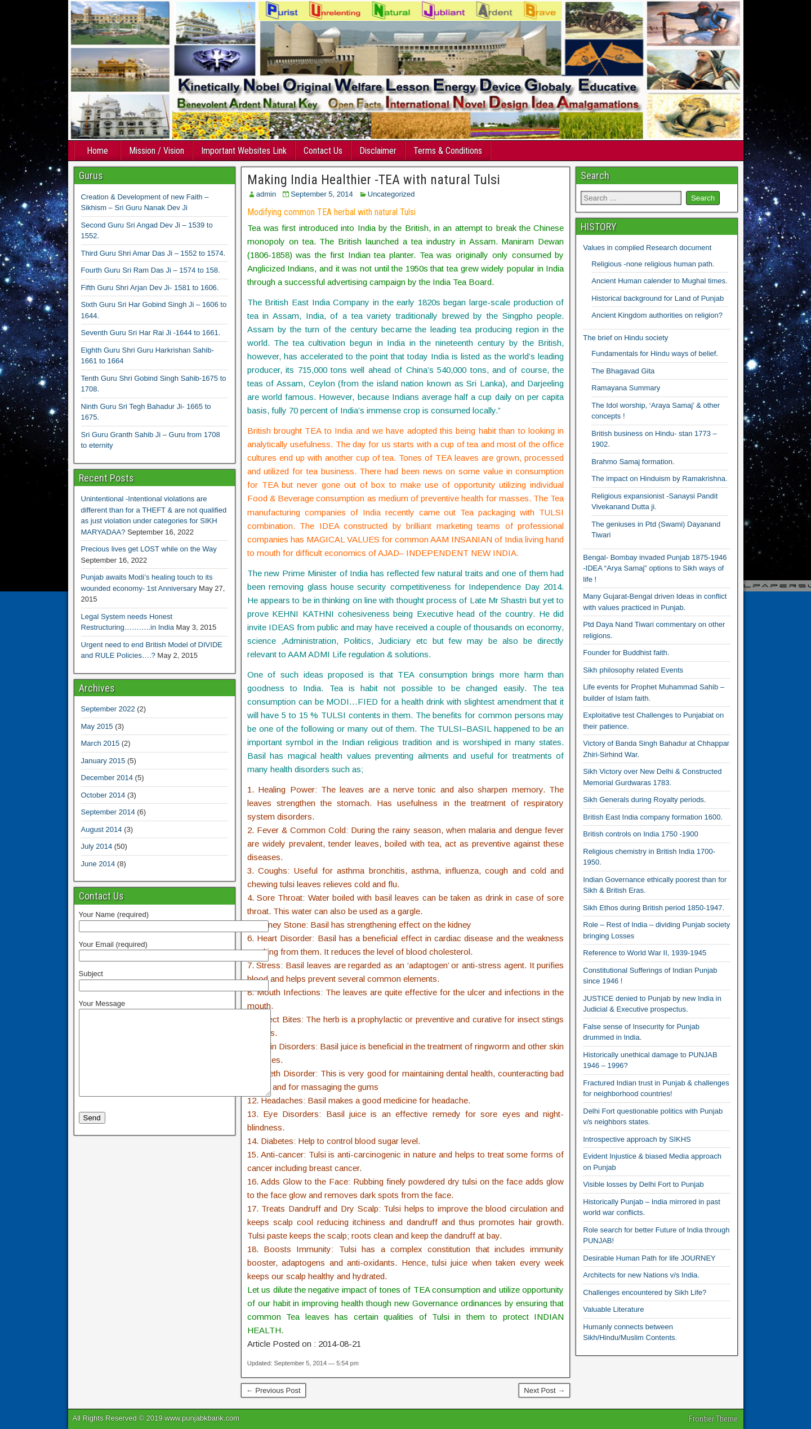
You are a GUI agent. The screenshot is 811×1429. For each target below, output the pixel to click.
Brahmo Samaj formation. (632, 461)
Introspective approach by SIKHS (637, 1139)
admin (266, 194)
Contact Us (323, 150)
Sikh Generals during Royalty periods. (644, 799)
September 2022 (108, 709)
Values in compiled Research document (647, 247)
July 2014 (97, 846)
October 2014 (103, 795)
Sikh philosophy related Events (633, 670)
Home (97, 150)
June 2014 (98, 864)
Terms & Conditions (447, 150)
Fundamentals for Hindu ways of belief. (654, 353)
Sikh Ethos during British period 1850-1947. (653, 907)
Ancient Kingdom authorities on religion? (657, 315)
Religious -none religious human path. (652, 264)
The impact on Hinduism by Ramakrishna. (659, 478)
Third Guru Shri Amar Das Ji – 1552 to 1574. (153, 253)
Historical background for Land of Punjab (657, 298)
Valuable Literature (613, 1309)
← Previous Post (273, 1390)
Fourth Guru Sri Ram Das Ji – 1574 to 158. (150, 270)
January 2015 (103, 760)
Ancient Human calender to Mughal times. (659, 281)
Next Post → (544, 1390)
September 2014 (108, 812)
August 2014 (101, 829)
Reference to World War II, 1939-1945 (644, 953)
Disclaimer (377, 150)
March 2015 (100, 743)
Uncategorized (391, 194)
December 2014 (107, 777)
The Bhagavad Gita (622, 371)
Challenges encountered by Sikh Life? (644, 1292)
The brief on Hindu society (625, 337)
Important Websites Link (244, 150)
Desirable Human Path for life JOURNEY (649, 1258)
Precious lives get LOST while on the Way (149, 549)
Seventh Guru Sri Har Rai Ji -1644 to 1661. (151, 332)
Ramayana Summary (625, 388)
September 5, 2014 (322, 194)
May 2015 (97, 726)
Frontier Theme (713, 1419)
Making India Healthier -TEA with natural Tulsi (373, 180)
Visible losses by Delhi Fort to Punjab (643, 1184)
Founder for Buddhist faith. (626, 652)
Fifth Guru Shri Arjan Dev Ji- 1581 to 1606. (150, 287)
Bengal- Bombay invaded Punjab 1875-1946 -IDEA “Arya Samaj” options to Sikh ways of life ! (655, 568)
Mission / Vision (156, 150)
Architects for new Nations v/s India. (641, 1275)
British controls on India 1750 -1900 (640, 834)
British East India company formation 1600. (653, 817)
